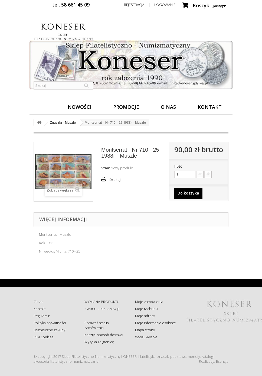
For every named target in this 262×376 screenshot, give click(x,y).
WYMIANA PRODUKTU (101, 301)
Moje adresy (145, 315)
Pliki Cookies (43, 336)
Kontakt (210, 107)
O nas (168, 107)
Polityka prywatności (50, 322)
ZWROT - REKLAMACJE (102, 308)
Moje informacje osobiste (155, 322)
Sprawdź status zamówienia (96, 325)
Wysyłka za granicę (99, 341)
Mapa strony (145, 329)
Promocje (126, 107)
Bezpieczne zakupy (49, 329)
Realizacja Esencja (213, 361)
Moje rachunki (146, 308)
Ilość (178, 166)
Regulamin (42, 315)
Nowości (79, 107)
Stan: (105, 167)
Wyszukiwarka (146, 336)
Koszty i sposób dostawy (103, 334)
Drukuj (115, 179)
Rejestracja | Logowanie (149, 4)
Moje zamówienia (149, 301)
